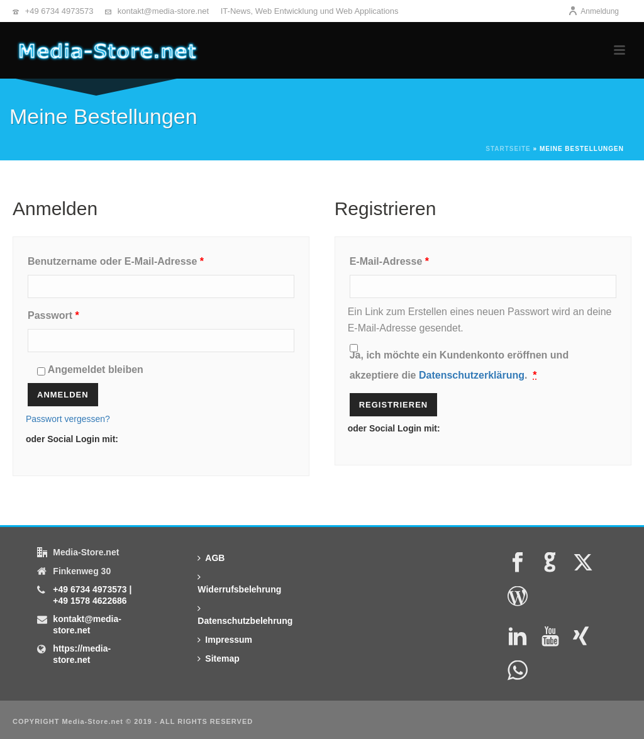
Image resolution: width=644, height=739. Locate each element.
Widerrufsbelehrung (239, 583)
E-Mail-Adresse (418, 259)
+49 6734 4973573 (59, 11)
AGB (211, 558)
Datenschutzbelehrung (244, 615)
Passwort (82, 313)
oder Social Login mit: (72, 439)
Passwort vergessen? (68, 419)
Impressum (224, 640)
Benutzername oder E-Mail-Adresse (144, 259)
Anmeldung (593, 11)
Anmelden (63, 394)
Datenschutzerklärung (472, 375)
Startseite (508, 148)
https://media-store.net (82, 654)
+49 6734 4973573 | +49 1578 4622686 (92, 595)
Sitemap (218, 658)
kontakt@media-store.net (163, 11)
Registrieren (393, 404)
